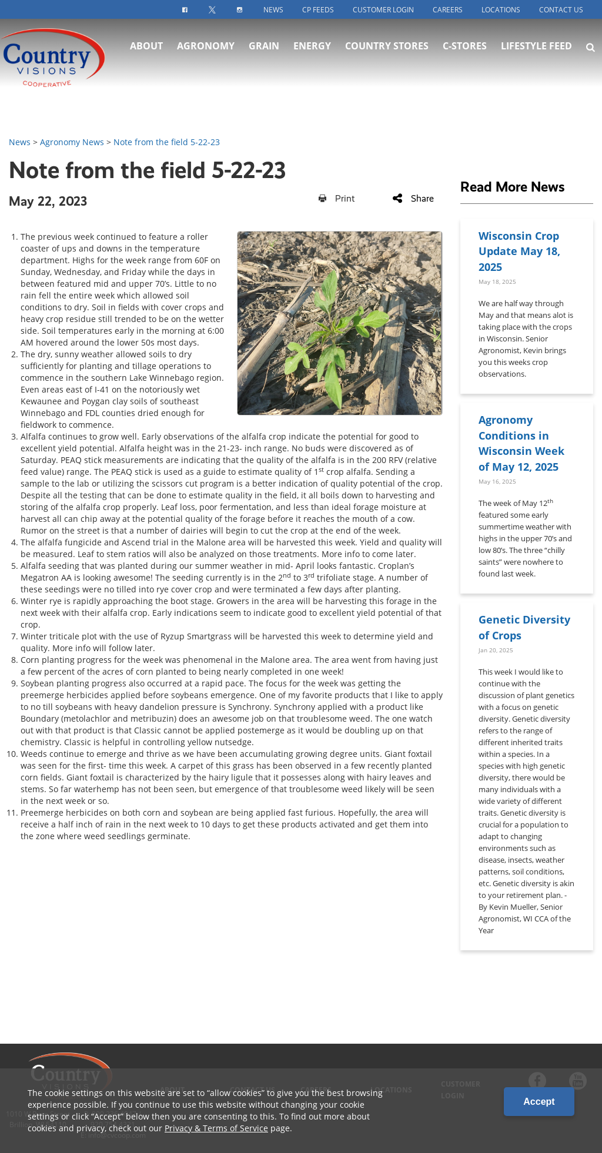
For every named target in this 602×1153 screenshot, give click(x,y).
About (146, 47)
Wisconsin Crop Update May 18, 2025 (519, 251)
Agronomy (206, 47)
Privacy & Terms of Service (216, 1128)
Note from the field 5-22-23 (166, 142)
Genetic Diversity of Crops (524, 627)
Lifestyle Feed (536, 47)
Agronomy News (72, 142)
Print (336, 198)
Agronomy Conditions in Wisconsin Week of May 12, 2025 (521, 442)
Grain (264, 47)
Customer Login (383, 10)
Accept (538, 1102)
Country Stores (387, 47)
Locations (500, 10)
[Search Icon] (590, 48)
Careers (448, 10)
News (273, 10)
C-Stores (465, 47)
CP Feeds (318, 10)
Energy (312, 47)
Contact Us (561, 10)
